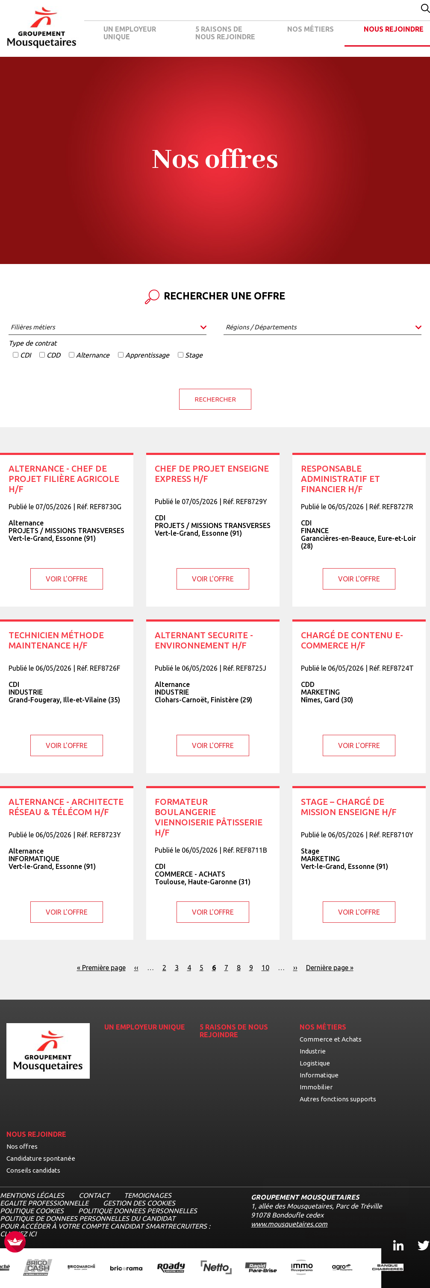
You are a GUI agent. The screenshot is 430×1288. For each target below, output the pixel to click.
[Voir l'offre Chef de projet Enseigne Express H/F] (213, 529)
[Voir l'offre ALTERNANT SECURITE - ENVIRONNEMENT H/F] (213, 696)
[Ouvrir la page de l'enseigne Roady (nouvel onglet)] (171, 1267)
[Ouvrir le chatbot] (396, 1262)
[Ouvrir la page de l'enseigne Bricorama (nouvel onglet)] (126, 1268)
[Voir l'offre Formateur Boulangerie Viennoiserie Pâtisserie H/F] (213, 862)
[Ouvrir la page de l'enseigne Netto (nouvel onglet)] (216, 1267)
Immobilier (316, 1086)
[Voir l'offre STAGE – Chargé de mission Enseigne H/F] (359, 862)
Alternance (92, 355)
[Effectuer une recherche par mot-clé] (425, 9)
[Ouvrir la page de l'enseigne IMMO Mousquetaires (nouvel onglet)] (301, 1268)
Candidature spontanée (40, 1158)
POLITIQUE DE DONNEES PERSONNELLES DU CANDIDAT (87, 1218)
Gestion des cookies (139, 1202)
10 (265, 967)
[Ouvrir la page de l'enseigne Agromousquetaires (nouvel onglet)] (342, 1267)
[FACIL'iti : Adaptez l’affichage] (15, 1242)
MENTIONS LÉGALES (32, 1195)
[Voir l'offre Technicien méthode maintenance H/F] (66, 696)
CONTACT (94, 1195)
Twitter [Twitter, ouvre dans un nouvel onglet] (417, 1237)
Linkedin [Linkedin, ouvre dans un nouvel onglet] (393, 1237)
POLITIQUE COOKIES (32, 1210)
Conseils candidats (33, 1170)
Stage (194, 355)
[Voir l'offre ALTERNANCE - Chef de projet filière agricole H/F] (66, 529)
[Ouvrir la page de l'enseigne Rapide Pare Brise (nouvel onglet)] (261, 1268)
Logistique (315, 1062)
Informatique (319, 1074)
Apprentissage (147, 355)
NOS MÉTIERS (310, 29)
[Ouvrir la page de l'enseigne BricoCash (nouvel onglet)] (37, 1268)
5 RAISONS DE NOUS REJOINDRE (225, 33)
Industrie (313, 1050)
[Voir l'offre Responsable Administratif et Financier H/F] (359, 529)
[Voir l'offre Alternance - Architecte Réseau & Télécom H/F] (66, 862)
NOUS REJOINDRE (394, 29)
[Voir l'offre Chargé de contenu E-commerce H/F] (359, 696)
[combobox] (107, 328)
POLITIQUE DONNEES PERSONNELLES (137, 1210)
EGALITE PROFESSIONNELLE (44, 1202)
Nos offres (22, 1146)
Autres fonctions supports (338, 1098)
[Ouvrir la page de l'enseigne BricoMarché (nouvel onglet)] (81, 1267)
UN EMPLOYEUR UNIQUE (129, 33)
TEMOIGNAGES (147, 1195)
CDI (25, 355)
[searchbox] (107, 327)
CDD (53, 355)
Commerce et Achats (331, 1038)
